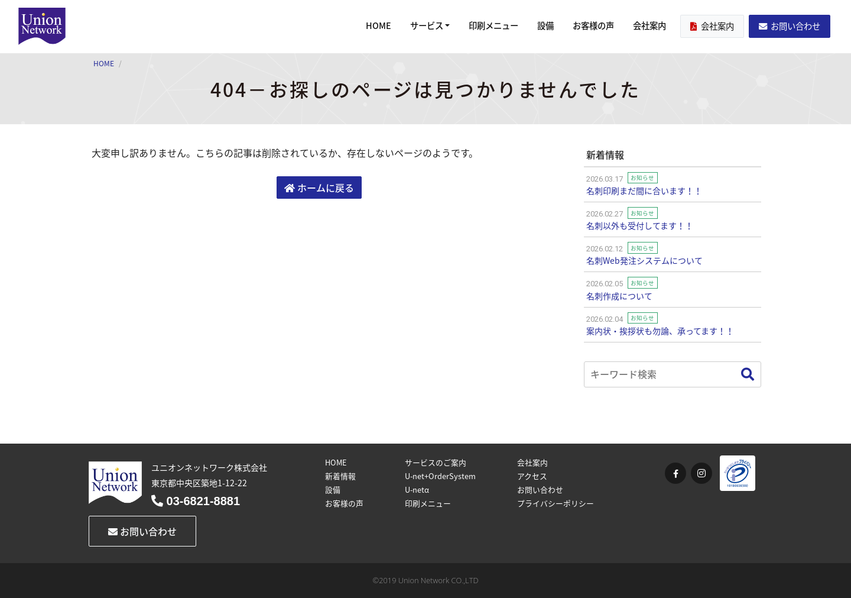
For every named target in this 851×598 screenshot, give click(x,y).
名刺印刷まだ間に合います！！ (644, 190)
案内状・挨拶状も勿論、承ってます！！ (660, 331)
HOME (378, 25)
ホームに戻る (319, 187)
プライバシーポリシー (555, 503)
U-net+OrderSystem (440, 475)
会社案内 (649, 25)
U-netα (417, 489)
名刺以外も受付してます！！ (639, 225)
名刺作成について (619, 296)
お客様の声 (593, 25)
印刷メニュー (493, 25)
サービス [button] (426, 25)
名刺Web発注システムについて (644, 260)
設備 (545, 25)
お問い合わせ (789, 26)
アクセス (532, 475)
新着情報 (340, 475)
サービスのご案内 (435, 462)
